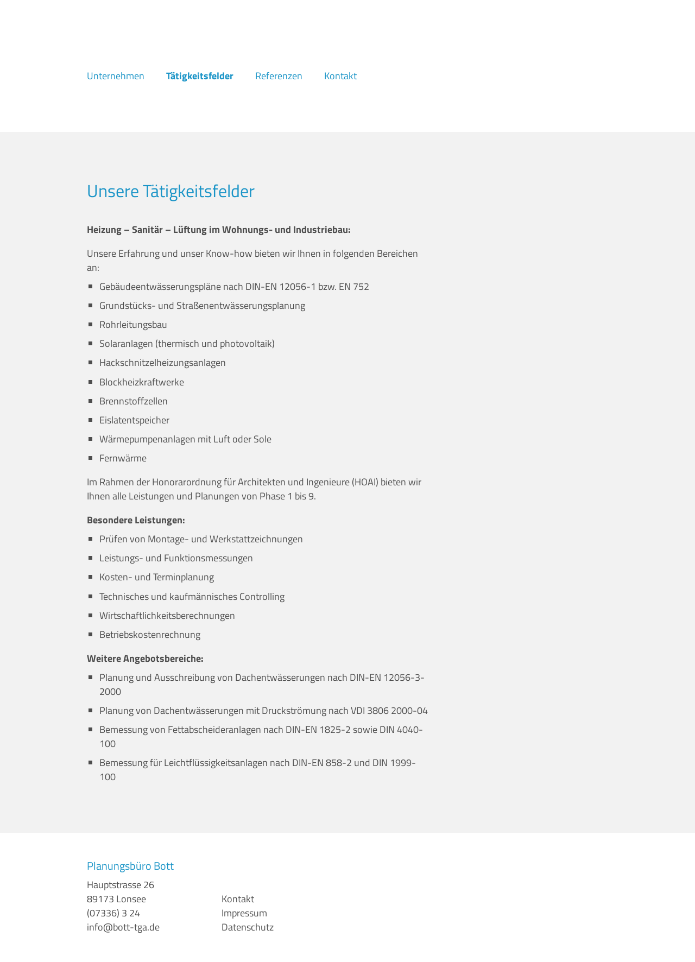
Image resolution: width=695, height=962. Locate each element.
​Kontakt (238, 898)
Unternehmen (115, 75)
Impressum (244, 913)
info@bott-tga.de (123, 927)
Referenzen (278, 75)
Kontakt (340, 75)
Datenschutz (248, 927)
